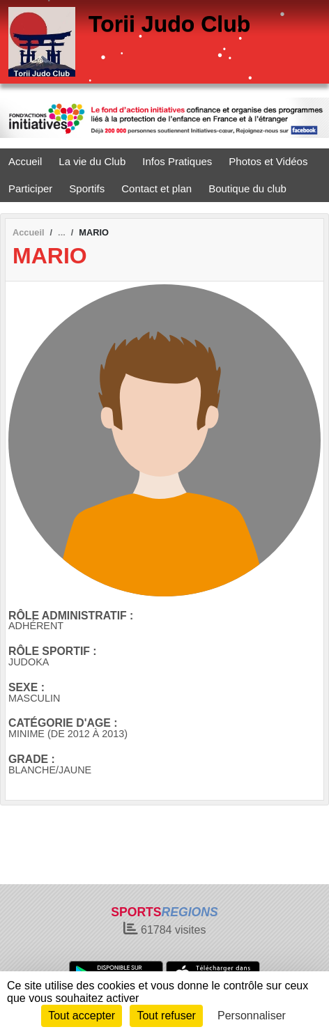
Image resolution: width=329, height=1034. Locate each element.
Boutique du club (247, 188)
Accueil (25, 161)
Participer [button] (30, 188)
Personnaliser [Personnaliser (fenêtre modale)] (251, 1015)
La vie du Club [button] (92, 161)
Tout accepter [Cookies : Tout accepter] (81, 1015)
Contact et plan (156, 188)
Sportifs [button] (87, 188)
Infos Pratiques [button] (177, 161)
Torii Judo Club (169, 23)
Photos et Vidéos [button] (268, 161)
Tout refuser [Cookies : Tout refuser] (166, 1015)
